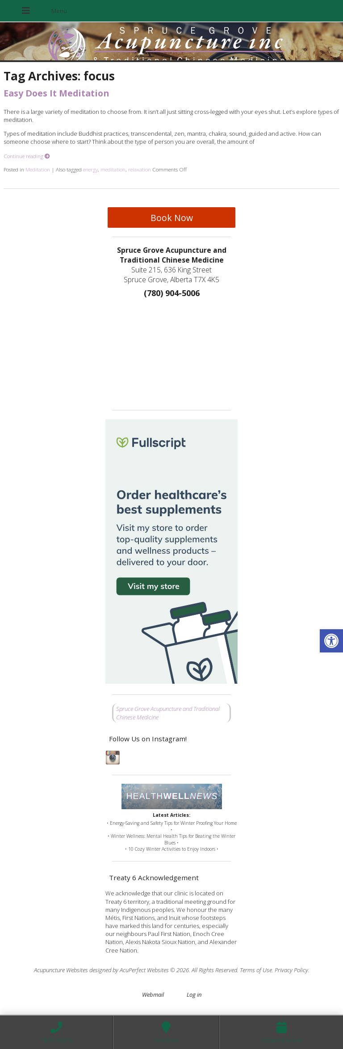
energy (90, 169)
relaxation (139, 169)
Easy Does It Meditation (56, 93)
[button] (331, 640)
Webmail (153, 994)
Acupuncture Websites (61, 970)
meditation (112, 169)
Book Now (172, 218)
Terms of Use (256, 970)
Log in (194, 994)
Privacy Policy (291, 970)
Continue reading (27, 155)
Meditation (37, 169)
